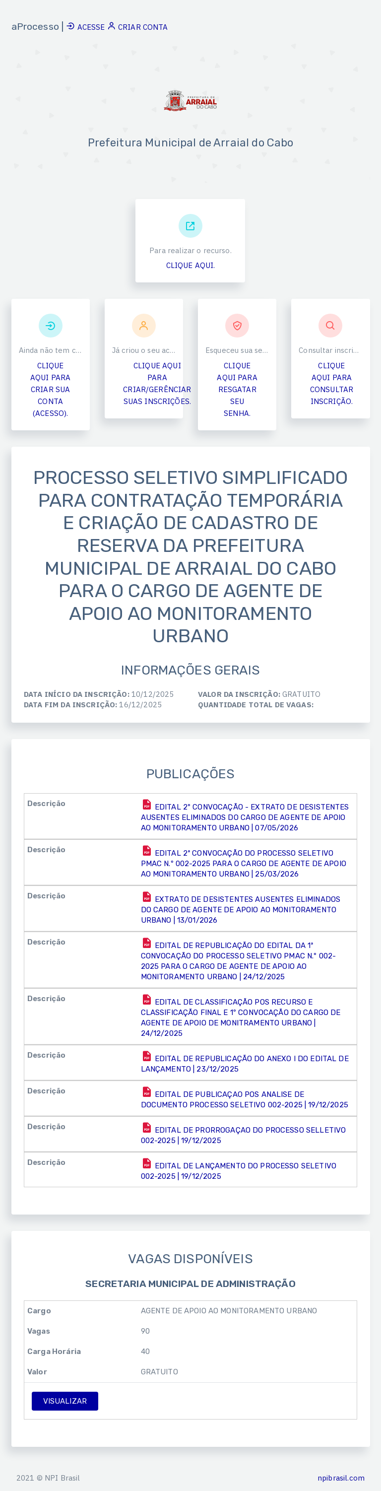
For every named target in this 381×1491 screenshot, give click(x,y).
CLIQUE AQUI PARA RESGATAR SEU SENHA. (237, 390)
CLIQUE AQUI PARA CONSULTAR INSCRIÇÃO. (331, 384)
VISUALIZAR (65, 1402)
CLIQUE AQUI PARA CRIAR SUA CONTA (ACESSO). (50, 390)
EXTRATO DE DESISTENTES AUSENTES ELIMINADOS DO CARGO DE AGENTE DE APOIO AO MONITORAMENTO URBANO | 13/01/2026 (241, 909)
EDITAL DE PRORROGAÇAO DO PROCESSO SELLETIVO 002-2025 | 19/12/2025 (243, 1135)
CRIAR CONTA (137, 27)
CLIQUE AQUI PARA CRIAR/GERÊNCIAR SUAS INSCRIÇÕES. (157, 384)
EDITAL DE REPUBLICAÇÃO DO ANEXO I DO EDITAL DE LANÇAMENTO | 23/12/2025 (245, 1063)
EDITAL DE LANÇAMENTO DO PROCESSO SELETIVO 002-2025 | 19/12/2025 (238, 1170)
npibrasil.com (341, 1478)
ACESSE (86, 27)
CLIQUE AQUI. (190, 266)
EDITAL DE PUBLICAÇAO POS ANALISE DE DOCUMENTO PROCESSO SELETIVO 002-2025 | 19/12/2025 (244, 1099)
